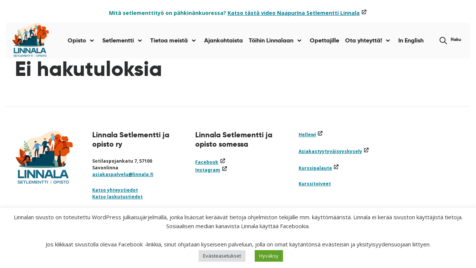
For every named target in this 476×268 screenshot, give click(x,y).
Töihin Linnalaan (271, 40)
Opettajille (324, 40)
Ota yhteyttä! (363, 40)
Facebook (210, 162)
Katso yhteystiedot (115, 190)
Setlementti (118, 40)
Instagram (211, 170)
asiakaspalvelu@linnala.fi (122, 174)
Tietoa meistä (169, 40)
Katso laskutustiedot (117, 197)
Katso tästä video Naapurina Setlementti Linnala (297, 12)
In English (411, 40)
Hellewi (311, 134)
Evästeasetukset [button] (222, 255)
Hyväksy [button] (269, 255)
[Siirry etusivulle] (31, 40)
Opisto (77, 40)
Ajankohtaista (223, 40)
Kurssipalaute (319, 168)
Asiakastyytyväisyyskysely (334, 151)
